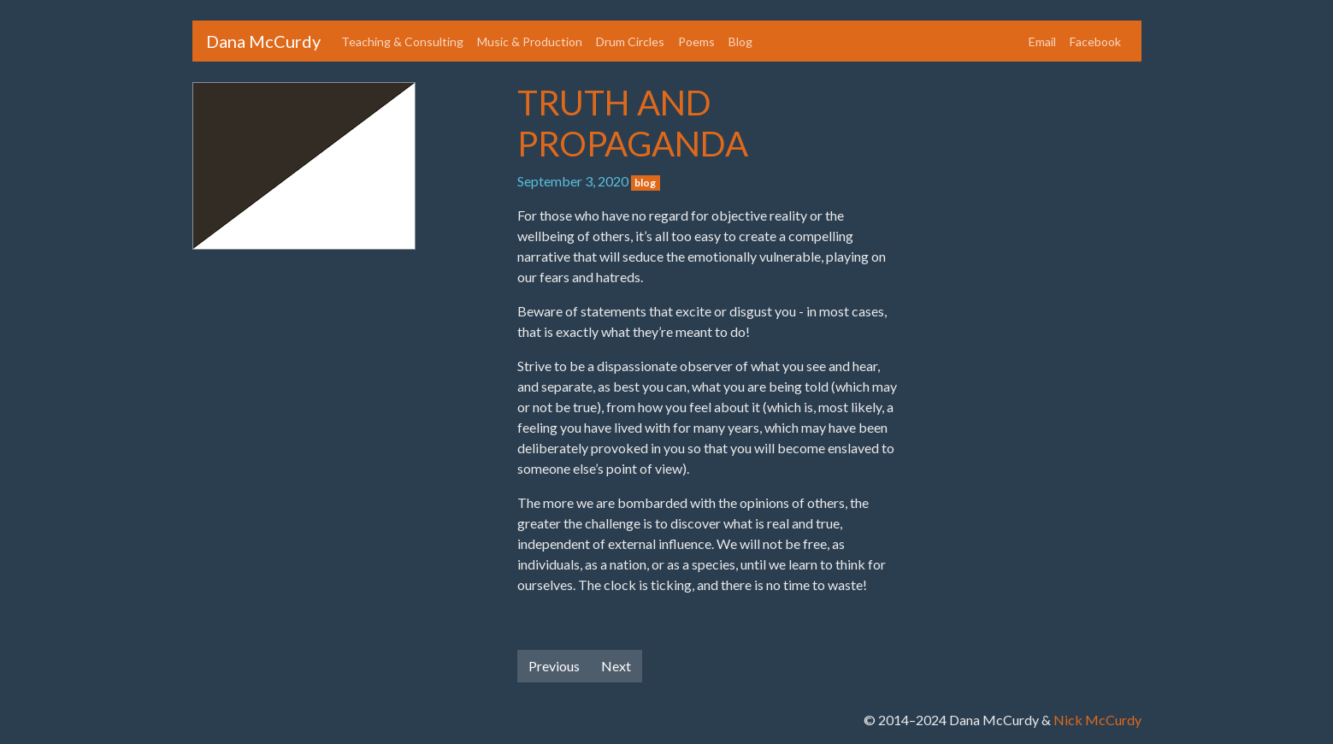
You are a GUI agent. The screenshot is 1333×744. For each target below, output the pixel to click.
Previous (554, 666)
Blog (740, 41)
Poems (696, 41)
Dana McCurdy (263, 41)
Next (616, 666)
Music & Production (529, 41)
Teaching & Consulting (402, 41)
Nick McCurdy (1097, 720)
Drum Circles (630, 41)
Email (1042, 41)
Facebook (1095, 41)
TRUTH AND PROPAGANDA (632, 123)
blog (645, 182)
